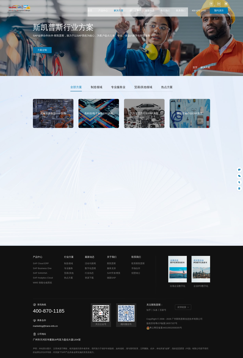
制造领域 (96, 87)
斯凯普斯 (111, 263)
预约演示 (219, 10)
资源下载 (89, 277)
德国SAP (111, 277)
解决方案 (118, 10)
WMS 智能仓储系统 (42, 282)
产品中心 (103, 10)
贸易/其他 (69, 273)
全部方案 (76, 87)
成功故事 (134, 10)
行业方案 (69, 257)
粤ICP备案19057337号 (166, 323)
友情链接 (181, 307)
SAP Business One (42, 268)
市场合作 (135, 268)
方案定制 (43, 50)
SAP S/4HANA (40, 273)
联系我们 (180, 10)
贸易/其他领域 (143, 87)
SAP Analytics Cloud (43, 277)
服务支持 (111, 268)
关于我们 (165, 10)
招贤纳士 (135, 273)
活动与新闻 (90, 263)
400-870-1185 (199, 10)
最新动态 (149, 10)
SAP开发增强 (113, 273)
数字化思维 (90, 268)
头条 (155, 310)
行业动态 (89, 273)
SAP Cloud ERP (41, 263)
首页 (90, 10)
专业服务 (68, 268)
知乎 (148, 310)
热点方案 (167, 87)
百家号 (163, 310)
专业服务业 (118, 87)
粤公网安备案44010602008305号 (164, 327)
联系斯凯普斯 (138, 263)
